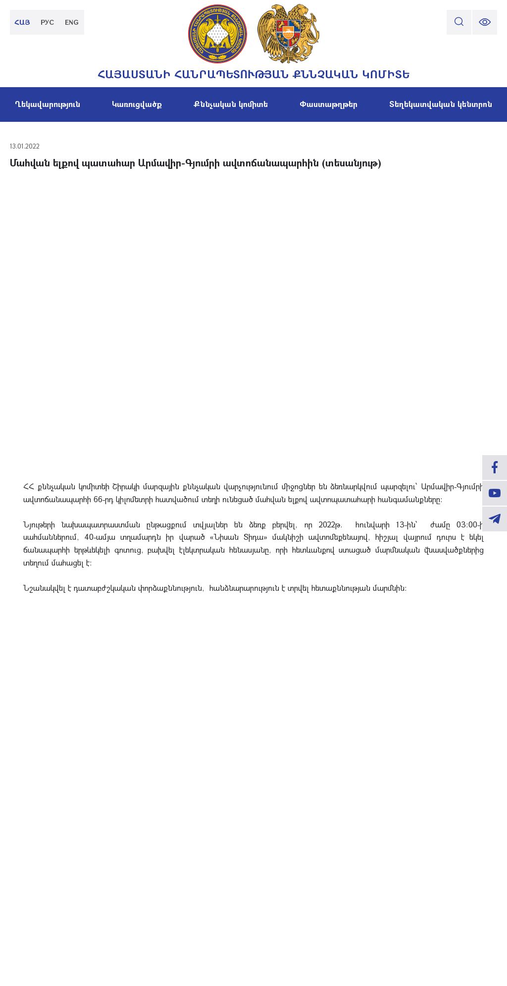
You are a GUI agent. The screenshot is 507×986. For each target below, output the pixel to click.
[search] (459, 22)
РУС (47, 22)
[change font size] (484, 22)
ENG (72, 22)
